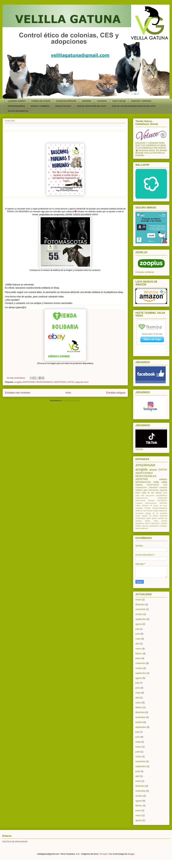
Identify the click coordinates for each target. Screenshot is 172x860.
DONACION (162, 498)
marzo (138, 599)
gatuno (154, 518)
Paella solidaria (141, 505)
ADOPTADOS (60, 382)
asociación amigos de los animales (151, 513)
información (154, 490)
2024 (137, 495)
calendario (153, 487)
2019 (165, 493)
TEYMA (147, 508)
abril (137, 643)
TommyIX (103, 854)
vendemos (144, 528)
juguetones (139, 523)
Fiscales (151, 500)
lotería (147, 523)
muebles (164, 523)
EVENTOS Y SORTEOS (141, 101)
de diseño (153, 516)
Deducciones (140, 500)
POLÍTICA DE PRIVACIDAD (14, 841)
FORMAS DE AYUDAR (40, 101)
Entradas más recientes (17, 392)
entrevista (163, 516)
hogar (156, 521)
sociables (163, 526)
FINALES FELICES (63, 106)
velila (137, 528)
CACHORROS (161, 495)
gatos (149, 518)
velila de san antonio (152, 493)
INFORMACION (143, 482)
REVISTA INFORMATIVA (18, 111)
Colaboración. (141, 487)
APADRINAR (145, 465)
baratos (144, 516)
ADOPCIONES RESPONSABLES (38, 382)
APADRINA (86, 101)
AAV (142, 495)
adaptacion (163, 511)
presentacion (154, 526)
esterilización (140, 518)
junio (137, 634)
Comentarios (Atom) (72, 400)
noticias (138, 526)
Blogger (131, 854)
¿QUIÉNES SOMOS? (17, 101)
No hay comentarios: (16, 378)
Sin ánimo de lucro (158, 505)
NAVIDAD (163, 503)
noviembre (140, 609)
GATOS (70, 382)
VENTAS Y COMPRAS (40, 106)
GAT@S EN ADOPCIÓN (66, 101)
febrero (138, 653)
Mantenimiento (151, 503)
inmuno (164, 521)
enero (138, 658)
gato (146, 490)
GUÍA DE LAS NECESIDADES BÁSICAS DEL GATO (133, 106)
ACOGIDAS (102, 101)
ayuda (137, 516)
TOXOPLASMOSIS (159, 508)
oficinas (145, 526)
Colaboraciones (141, 498)
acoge (155, 511)
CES (165, 485)
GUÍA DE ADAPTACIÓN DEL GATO (91, 106)
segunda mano (81, 382)
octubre (139, 614)
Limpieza (138, 503)
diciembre (140, 604)
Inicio (68, 392)
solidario (163, 479)
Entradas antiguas (116, 392)
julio (137, 629)
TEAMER (139, 508)
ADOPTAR (141, 479)
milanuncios (155, 523)
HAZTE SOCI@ (119, 101)
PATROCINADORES (16, 106)
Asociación (150, 495)
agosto (138, 624)
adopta (153, 469)
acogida (17, 382)
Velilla (156, 482)
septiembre (140, 619)
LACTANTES (162, 500)
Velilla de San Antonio (144, 511)
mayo (138, 638)
